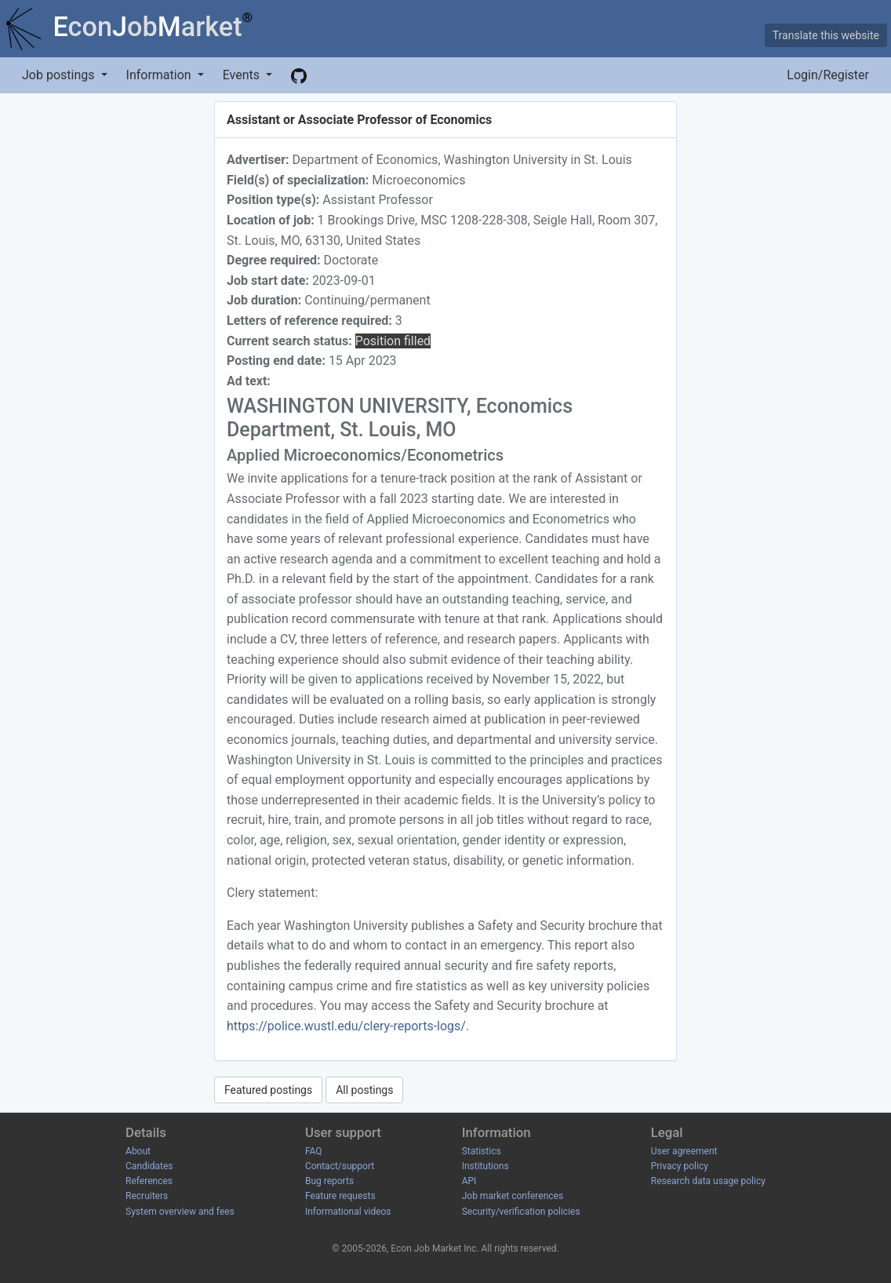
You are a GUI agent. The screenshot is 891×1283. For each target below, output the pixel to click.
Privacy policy (679, 1166)
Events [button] (243, 74)
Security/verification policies (521, 1211)
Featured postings (268, 1090)
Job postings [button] (59, 74)
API (469, 1180)
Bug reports (329, 1180)
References (149, 1180)
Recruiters (146, 1195)
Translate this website (826, 35)
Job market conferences (512, 1195)
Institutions (485, 1166)
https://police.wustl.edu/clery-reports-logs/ (346, 1026)
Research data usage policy (708, 1180)
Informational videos (348, 1211)
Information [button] (160, 74)
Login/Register (828, 74)
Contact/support (339, 1166)
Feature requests (340, 1195)
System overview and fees (180, 1211)
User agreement (684, 1151)
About (138, 1151)
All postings (364, 1090)
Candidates (149, 1166)
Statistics (481, 1151)
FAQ (313, 1151)
